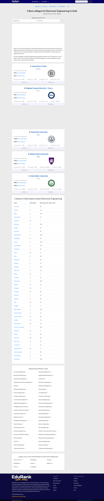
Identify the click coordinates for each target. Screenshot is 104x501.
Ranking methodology (18, 496)
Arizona (16, 210)
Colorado (16, 206)
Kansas (16, 242)
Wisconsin (16, 270)
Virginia (16, 320)
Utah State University (38, 132)
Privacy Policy (88, 500)
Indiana (16, 284)
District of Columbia (19, 327)
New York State (57, 480)
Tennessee (16, 291)
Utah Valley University (38, 176)
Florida (16, 334)
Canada (75, 478)
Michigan (16, 288)
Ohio (15, 302)
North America (53, 6)
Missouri (16, 263)
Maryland (16, 330)
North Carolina (17, 316)
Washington (17, 238)
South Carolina (17, 313)
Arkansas (16, 266)
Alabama (16, 298)
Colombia (76, 483)
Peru (75, 490)
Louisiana (16, 277)
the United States (21, 73)
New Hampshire (18, 352)
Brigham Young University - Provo (38, 88)
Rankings (51, 82)
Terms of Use (80, 500)
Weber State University (38, 154)
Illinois (15, 274)
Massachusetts (18, 348)
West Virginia (17, 309)
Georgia (16, 305)
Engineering (38, 6)
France (75, 487)
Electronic (44, 6)
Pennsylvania (17, 323)
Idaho (15, 213)
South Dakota (17, 235)
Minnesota (16, 259)
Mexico (75, 480)
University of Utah (38, 66)
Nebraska (16, 231)
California (16, 220)
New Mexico (17, 217)
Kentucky (16, 295)
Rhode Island (17, 355)
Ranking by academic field (38, 17)
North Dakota (17, 245)
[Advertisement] (24, 36)
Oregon (16, 227)
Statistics (25, 82)
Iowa (15, 256)
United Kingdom (78, 485)
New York (16, 337)
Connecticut (17, 345)
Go (62, 20)
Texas (15, 252)
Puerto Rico (17, 359)
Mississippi (17, 281)
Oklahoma (16, 249)
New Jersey (17, 341)
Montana (16, 224)
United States (61, 6)
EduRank (59, 13)
